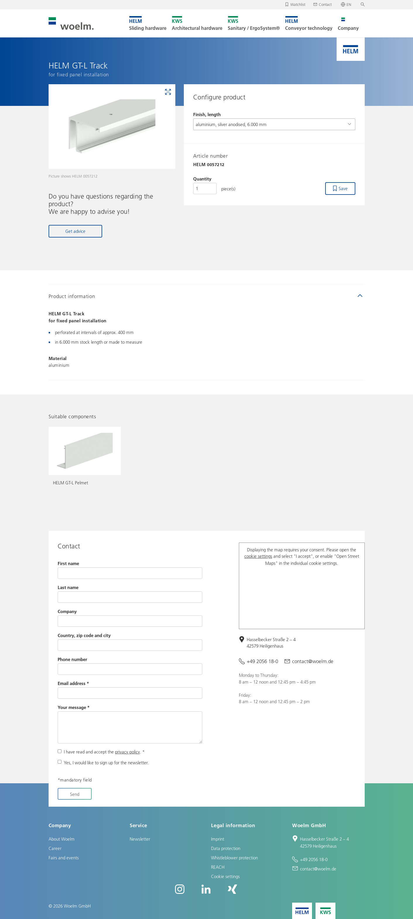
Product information (72, 296)
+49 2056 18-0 (262, 661)
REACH (218, 867)
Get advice (75, 231)
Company (67, 611)
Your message (74, 707)
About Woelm (62, 839)
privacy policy (127, 752)
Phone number (72, 659)
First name (68, 563)
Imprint (217, 839)
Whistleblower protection (234, 858)
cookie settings (258, 556)
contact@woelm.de (312, 661)
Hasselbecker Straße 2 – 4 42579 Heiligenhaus (271, 642)
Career (55, 848)
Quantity (202, 179)
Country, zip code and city (84, 635)
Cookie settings (225, 876)
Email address (73, 683)
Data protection (225, 848)
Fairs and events (64, 858)
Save (343, 188)
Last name (68, 587)
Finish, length (207, 114)
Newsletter (140, 839)
